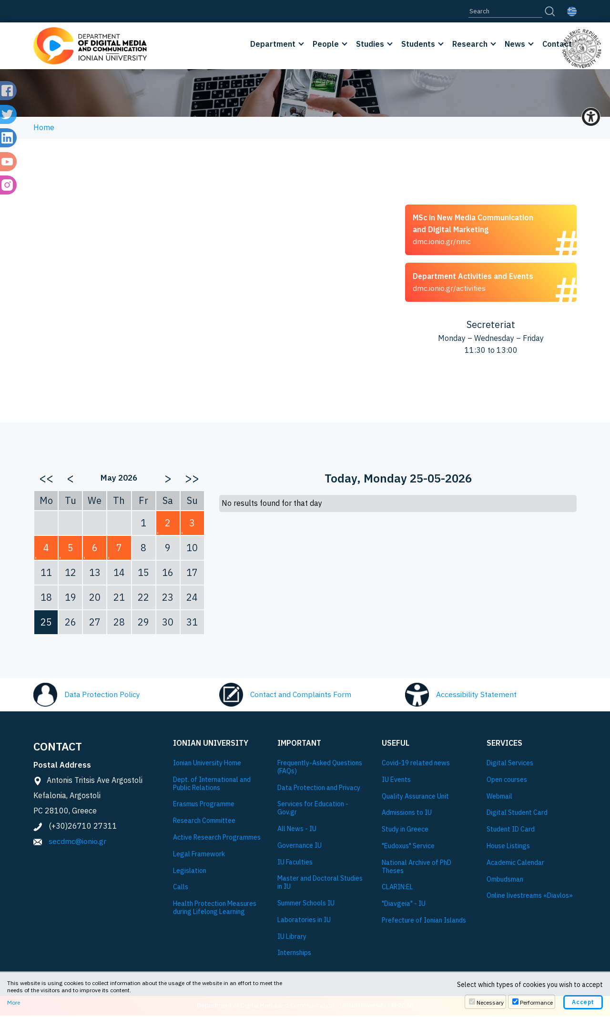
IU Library (291, 938)
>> (192, 480)
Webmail (499, 798)
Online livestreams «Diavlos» (530, 898)
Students (418, 44)
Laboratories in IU (304, 922)
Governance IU (299, 847)
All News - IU (296, 831)
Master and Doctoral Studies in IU (320, 884)
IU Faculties (295, 864)
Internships (294, 955)
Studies (370, 44)
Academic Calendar (515, 865)
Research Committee (204, 823)
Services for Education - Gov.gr (312, 810)
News (515, 44)
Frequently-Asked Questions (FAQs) (319, 769)
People (326, 44)
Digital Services (510, 765)
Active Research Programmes (217, 839)
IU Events (396, 782)
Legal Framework (199, 856)
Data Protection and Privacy (318, 789)
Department (272, 44)
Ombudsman (505, 881)
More (13, 1002)
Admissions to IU (407, 815)
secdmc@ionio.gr (77, 843)
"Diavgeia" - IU (404, 906)
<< (46, 480)
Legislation (189, 872)
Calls (180, 889)
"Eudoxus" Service (408, 848)
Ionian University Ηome (207, 765)
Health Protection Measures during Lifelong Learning (214, 910)
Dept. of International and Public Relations (212, 786)
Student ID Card (511, 831)
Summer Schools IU (306, 905)
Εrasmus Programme (203, 806)
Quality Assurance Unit (415, 798)
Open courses (507, 782)
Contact (557, 44)
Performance (536, 1002)
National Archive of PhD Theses (416, 869)
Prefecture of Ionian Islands (424, 922)
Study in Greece (405, 831)
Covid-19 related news (416, 765)
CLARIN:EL (397, 889)
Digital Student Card (517, 815)
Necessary (490, 1002)
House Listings (508, 848)
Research (470, 44)
